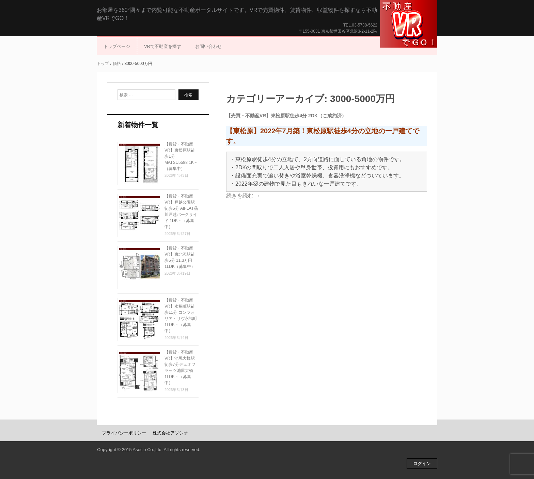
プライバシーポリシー (124, 432)
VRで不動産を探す (162, 46)
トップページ (117, 46)
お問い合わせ (208, 46)
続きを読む (243, 196)
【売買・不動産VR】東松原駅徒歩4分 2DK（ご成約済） (286, 115)
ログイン (422, 463)
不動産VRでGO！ (408, 24)
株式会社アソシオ (170, 432)
